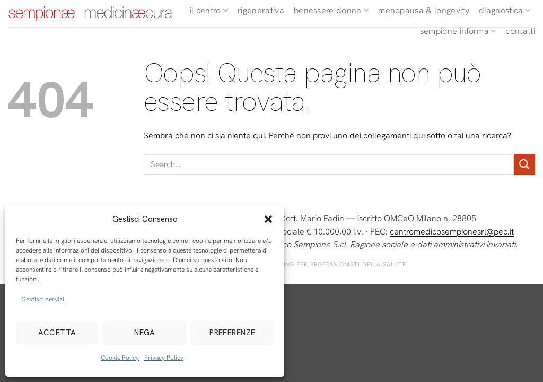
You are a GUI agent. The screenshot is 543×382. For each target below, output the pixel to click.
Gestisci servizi (42, 299)
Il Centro (209, 10)
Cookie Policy (120, 357)
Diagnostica (504, 10)
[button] (268, 219)
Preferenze (232, 332)
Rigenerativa (261, 10)
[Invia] (524, 164)
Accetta (57, 332)
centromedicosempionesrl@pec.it (452, 231)
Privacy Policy (163, 357)
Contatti (520, 31)
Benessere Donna (331, 10)
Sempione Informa (458, 31)
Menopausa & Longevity (423, 10)
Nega (144, 332)
